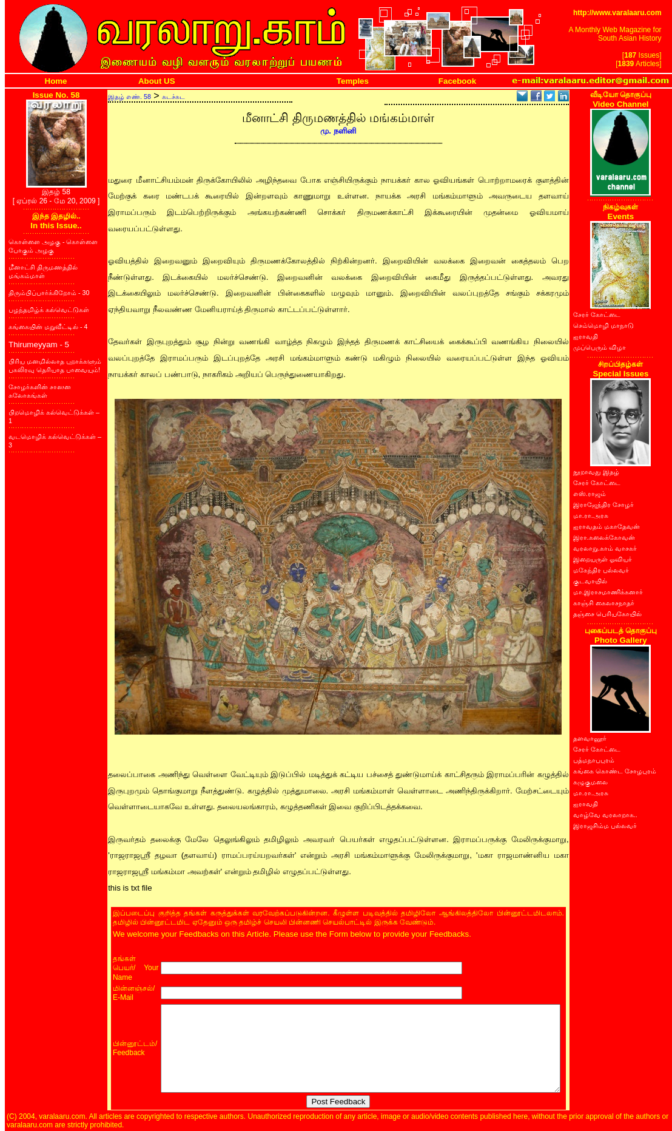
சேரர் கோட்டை (596, 314)
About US (156, 81)
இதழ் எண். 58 (129, 96)
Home (56, 81)
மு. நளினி (338, 130)
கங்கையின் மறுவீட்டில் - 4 (47, 326)
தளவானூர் (589, 738)
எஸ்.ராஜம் (589, 493)
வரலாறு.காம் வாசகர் (605, 548)
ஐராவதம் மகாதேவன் (606, 526)
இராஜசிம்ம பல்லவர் (605, 825)
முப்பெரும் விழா (599, 347)
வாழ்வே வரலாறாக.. (605, 814)
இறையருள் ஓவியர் (602, 559)
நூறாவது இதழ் (596, 471)
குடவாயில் (590, 581)
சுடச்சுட (173, 96)
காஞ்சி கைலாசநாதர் (603, 602)
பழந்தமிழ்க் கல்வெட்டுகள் (48, 309)
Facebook (457, 81)
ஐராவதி (585, 336)
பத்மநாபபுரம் (593, 760)
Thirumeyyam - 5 (38, 344)
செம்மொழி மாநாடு (603, 325)
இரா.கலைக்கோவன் (604, 537)
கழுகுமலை (590, 782)
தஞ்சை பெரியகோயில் (607, 613)
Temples (353, 81)
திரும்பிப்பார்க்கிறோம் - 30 (48, 292)
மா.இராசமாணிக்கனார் (608, 592)
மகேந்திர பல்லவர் (601, 570)
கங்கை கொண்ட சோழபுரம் (614, 771)
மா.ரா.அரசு (590, 515)
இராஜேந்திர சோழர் (603, 504)
